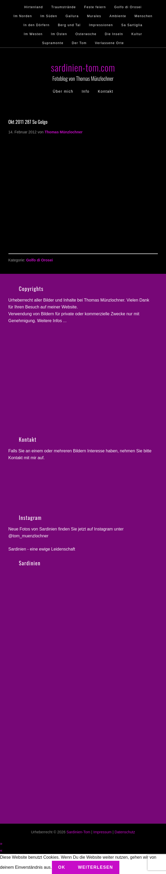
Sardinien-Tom (78, 832)
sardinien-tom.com (83, 67)
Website (69, 307)
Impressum (102, 832)
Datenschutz (125, 832)
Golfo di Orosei (39, 260)
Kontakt (15, 457)
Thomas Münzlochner (104, 300)
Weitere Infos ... (52, 320)
